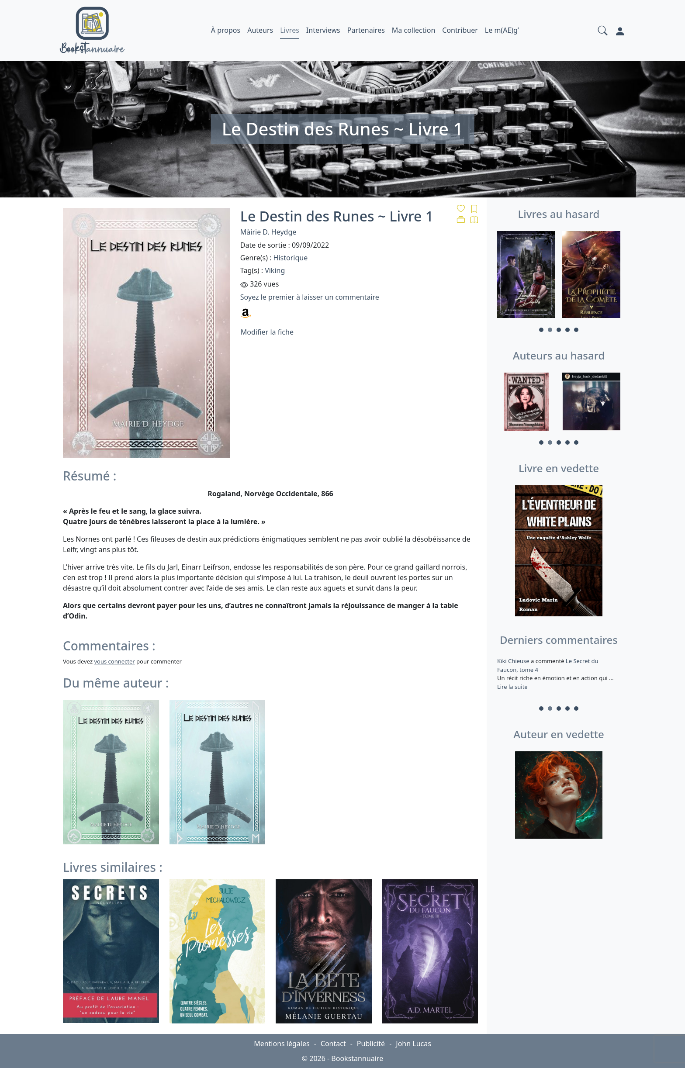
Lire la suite (512, 695)
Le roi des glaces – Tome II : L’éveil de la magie (555, 665)
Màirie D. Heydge (268, 232)
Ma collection (413, 30)
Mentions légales (282, 1043)
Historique (290, 258)
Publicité (371, 1043)
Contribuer (460, 30)
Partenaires (366, 30)
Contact (333, 1043)
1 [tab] (541, 330)
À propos (225, 30)
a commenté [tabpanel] (558, 678)
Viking (275, 270)
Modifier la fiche (267, 332)
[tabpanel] (526, 276)
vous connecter (114, 661)
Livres (289, 30)
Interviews (323, 30)
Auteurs (260, 30)
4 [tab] (567, 330)
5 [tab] (576, 330)
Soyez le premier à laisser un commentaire (309, 297)
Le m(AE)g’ (502, 30)
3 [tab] (559, 330)
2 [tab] (550, 330)
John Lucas (413, 1043)
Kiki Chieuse (514, 661)
